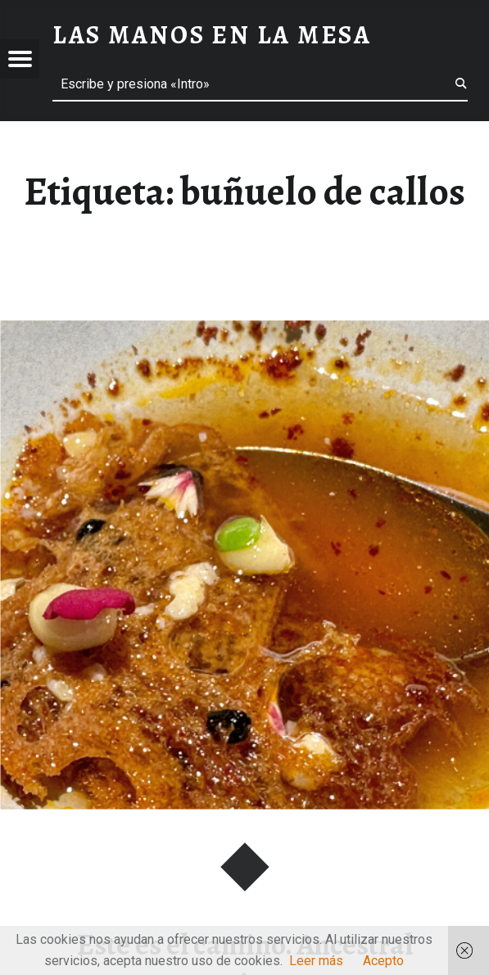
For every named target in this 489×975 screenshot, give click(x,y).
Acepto (383, 960)
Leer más (316, 960)
